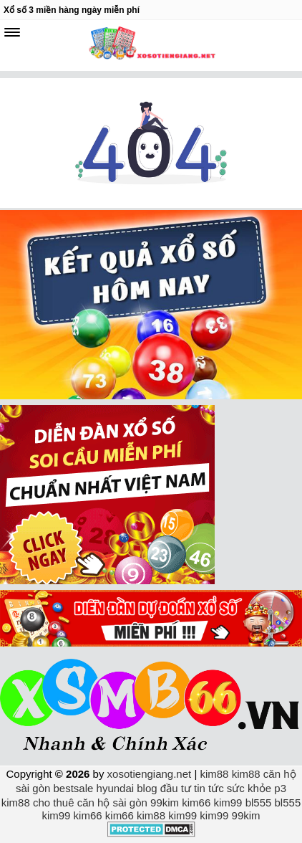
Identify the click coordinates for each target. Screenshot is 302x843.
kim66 (196, 802)
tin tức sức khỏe (232, 788)
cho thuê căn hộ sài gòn (90, 802)
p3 (280, 788)
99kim (164, 802)
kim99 (227, 802)
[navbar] (12, 32)
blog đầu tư (164, 788)
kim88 (214, 774)
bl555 (258, 802)
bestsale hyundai (94, 788)
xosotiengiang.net (151, 774)
